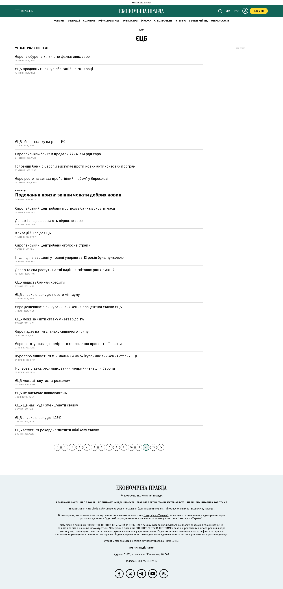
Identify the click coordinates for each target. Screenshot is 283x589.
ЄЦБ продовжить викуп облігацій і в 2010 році (54, 69)
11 (138, 447)
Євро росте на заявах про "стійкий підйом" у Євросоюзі (61, 178)
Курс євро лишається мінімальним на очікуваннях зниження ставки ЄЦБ (76, 356)
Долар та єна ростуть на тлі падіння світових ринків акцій (65, 270)
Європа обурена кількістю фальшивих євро (52, 56)
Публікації (73, 20)
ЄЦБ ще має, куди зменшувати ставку (46, 405)
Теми (141, 30)
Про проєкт (87, 502)
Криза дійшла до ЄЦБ (33, 233)
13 (153, 447)
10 (131, 447)
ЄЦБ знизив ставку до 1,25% (38, 417)
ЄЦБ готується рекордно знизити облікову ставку (57, 430)
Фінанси (145, 20)
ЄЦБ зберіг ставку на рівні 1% (40, 142)
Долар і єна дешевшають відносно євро (49, 221)
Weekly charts (220, 20)
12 (146, 447)
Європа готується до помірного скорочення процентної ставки (68, 344)
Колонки (89, 20)
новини (59, 20)
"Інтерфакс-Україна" (156, 515)
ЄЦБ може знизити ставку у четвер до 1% (49, 319)
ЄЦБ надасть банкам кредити (40, 282)
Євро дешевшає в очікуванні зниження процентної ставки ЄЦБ (68, 307)
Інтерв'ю (180, 20)
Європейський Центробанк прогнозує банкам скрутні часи (65, 208)
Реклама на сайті (67, 502)
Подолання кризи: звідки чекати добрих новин (68, 195)
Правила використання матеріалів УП (160, 502)
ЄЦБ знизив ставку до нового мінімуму (47, 294)
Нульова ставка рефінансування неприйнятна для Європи (65, 368)
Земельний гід (198, 20)
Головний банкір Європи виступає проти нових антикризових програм (75, 166)
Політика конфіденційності (116, 502)
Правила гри (130, 20)
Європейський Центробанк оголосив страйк (52, 245)
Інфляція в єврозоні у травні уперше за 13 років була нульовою (69, 257)
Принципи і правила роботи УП (207, 502)
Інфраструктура (108, 20)
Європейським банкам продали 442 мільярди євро (58, 154)
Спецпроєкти (163, 20)
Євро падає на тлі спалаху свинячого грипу (52, 331)
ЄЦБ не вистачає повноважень (41, 393)
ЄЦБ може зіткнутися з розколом (42, 380)
